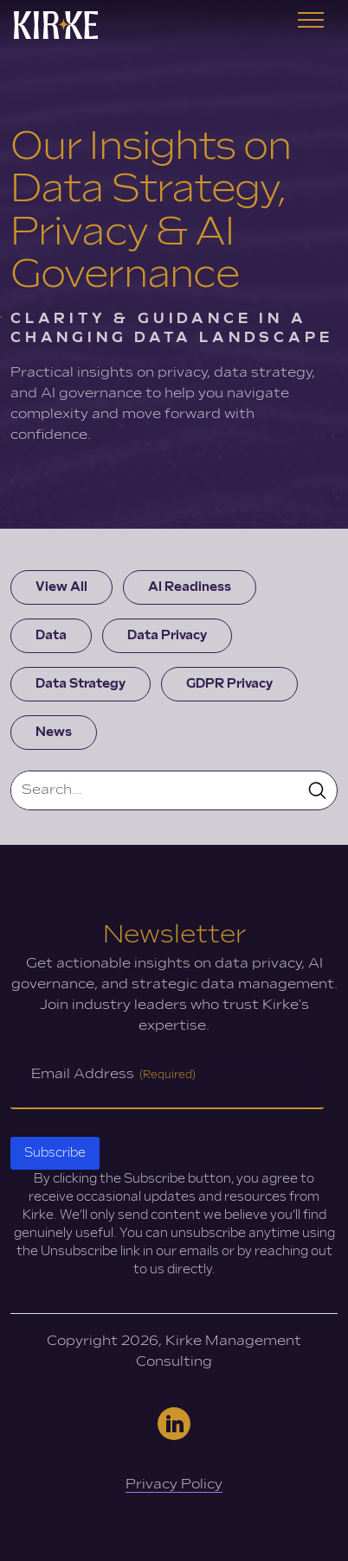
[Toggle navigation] (310, 25)
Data (51, 635)
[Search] (155, 790)
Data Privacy (167, 635)
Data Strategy (80, 683)
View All (61, 587)
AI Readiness (189, 587)
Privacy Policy (174, 1484)
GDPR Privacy (229, 683)
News (53, 732)
